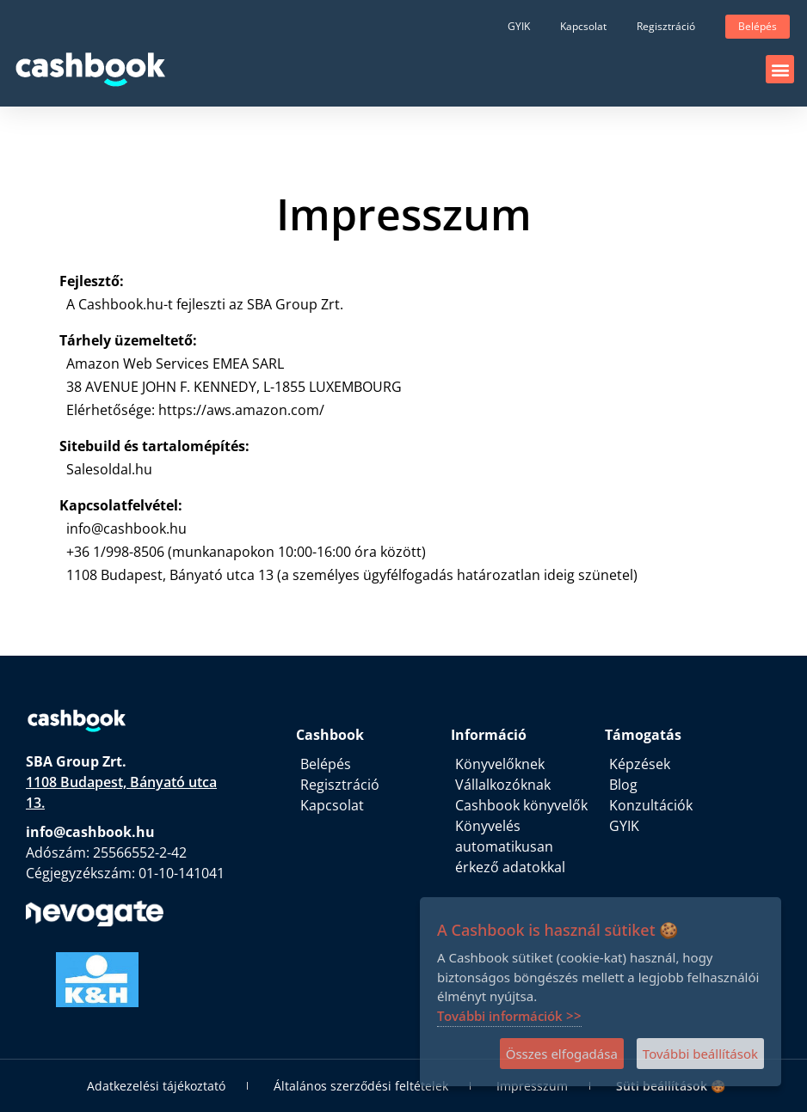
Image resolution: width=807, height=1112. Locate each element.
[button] (780, 69)
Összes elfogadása (562, 1053)
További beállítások (700, 1053)
